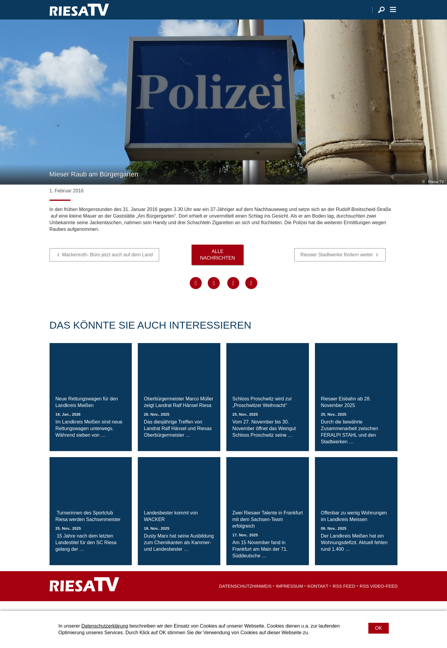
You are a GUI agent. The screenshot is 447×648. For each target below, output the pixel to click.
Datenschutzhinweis (245, 595)
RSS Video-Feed (379, 595)
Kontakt (317, 595)
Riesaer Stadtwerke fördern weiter (337, 264)
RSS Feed (344, 595)
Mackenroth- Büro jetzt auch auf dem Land (107, 264)
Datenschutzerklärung (104, 625)
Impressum (289, 595)
